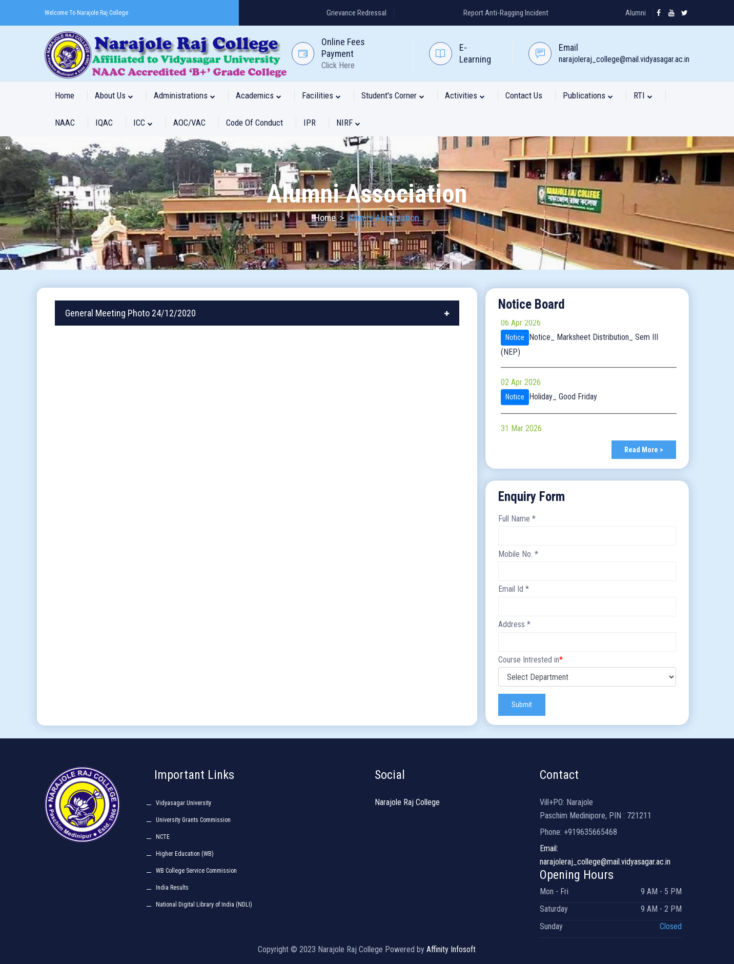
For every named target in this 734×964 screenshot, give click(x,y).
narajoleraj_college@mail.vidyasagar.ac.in (624, 59)
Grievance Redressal (356, 12)
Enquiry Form (531, 496)
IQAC (104, 122)
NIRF (348, 122)
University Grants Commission (193, 820)
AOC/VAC (189, 122)
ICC (143, 122)
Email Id (513, 589)
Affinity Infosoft (451, 949)
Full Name (517, 519)
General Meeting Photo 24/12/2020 (130, 313)
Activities (465, 95)
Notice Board (531, 304)
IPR (309, 122)
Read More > (643, 450)
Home (64, 95)
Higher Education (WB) (185, 853)
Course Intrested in (530, 660)
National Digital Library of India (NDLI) (204, 904)
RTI (643, 95)
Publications (588, 95)
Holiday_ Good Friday (563, 402)
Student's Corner (392, 95)
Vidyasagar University (183, 803)
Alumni (635, 12)
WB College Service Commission (196, 870)
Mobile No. (518, 554)
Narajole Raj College (407, 802)
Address (514, 624)
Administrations (184, 95)
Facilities (321, 95)
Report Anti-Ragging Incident (505, 12)
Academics (258, 95)
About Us (114, 95)
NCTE (163, 836)
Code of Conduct (254, 122)
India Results (172, 887)
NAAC (65, 122)
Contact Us (523, 95)
